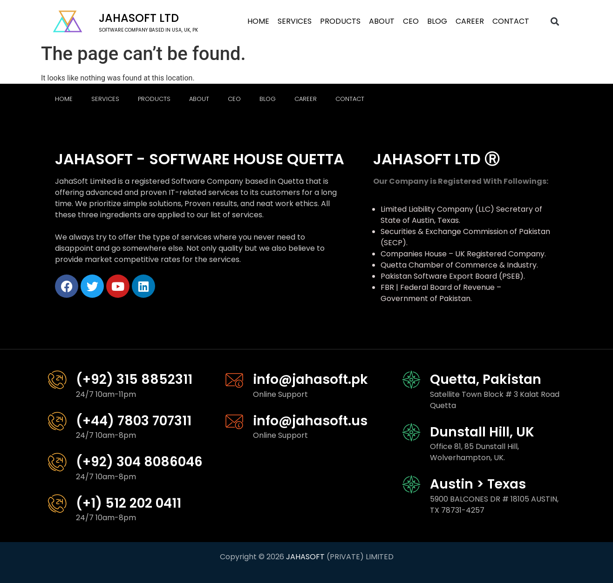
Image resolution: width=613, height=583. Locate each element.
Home (258, 21)
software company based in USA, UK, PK (148, 30)
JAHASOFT (305, 556)
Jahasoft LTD (139, 18)
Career (470, 21)
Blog (437, 21)
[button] (555, 21)
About (382, 21)
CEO (411, 21)
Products (340, 21)
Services (295, 21)
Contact (510, 21)
